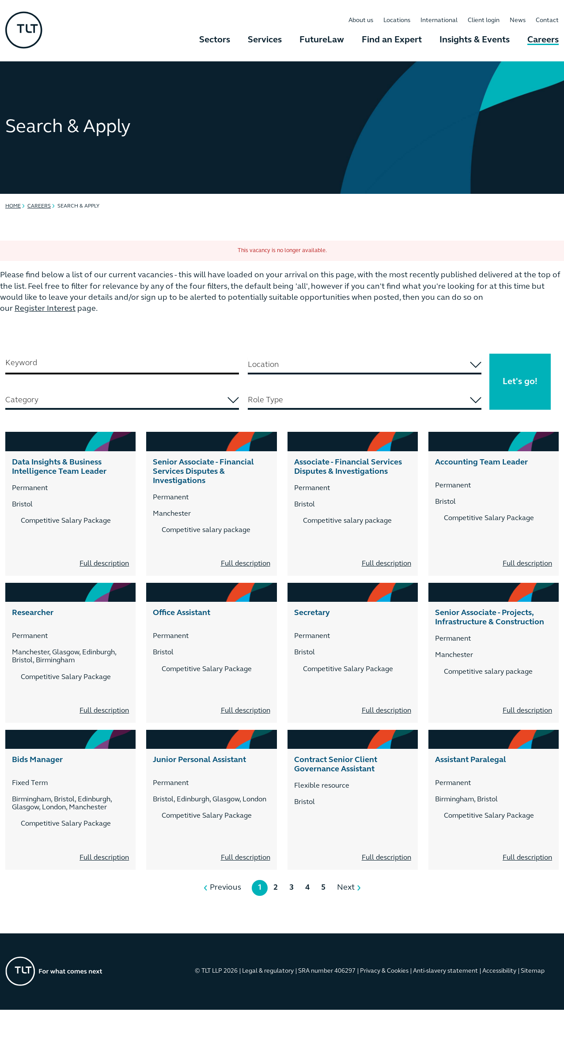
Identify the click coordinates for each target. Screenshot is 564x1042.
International (439, 20)
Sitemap (533, 971)
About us (360, 20)
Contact (547, 20)
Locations (396, 20)
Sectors (214, 40)
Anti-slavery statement (445, 971)
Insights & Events (474, 40)
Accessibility (499, 971)
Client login (484, 20)
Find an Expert (392, 40)
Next (346, 887)
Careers (543, 40)
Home (13, 206)
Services (265, 40)
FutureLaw (321, 40)
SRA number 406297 (327, 971)
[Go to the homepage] (53, 971)
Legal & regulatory (268, 971)
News (518, 20)
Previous (225, 887)
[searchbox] (337, 365)
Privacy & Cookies (384, 971)
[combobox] (364, 365)
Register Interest (45, 309)
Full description (104, 563)
